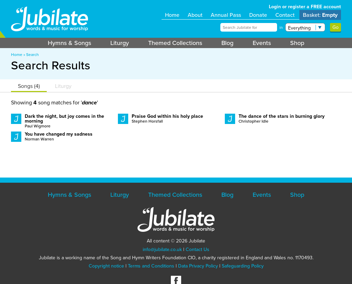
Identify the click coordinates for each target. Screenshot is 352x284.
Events (262, 42)
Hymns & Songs (69, 42)
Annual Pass (226, 15)
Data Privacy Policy (198, 266)
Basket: (320, 15)
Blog (227, 42)
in (281, 27)
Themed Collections (175, 42)
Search (32, 55)
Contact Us (197, 249)
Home (172, 15)
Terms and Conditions (151, 266)
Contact (285, 15)
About (195, 15)
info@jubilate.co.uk (162, 249)
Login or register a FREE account (305, 6)
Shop (297, 42)
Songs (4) (29, 86)
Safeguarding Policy (243, 266)
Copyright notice (106, 266)
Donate (258, 15)
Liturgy (119, 42)
